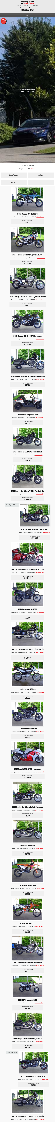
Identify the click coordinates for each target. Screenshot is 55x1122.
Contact (32, 8)
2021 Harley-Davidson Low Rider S (34, 529)
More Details (40, 217)
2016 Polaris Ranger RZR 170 (27, 415)
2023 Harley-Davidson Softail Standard (27, 807)
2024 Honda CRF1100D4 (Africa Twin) (27, 255)
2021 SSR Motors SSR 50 (27, 1000)
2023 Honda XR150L (27, 689)
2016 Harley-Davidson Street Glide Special (27, 1116)
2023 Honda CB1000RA (27, 729)
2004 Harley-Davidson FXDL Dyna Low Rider (27, 297)
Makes (40, 175)
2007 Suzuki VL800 (27, 845)
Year (40, 182)
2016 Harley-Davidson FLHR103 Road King (27, 569)
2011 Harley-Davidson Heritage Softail (27, 1039)
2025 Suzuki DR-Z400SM (27, 214)
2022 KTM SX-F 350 (27, 923)
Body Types (13, 175)
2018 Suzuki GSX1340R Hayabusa (27, 769)
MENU (27, 15)
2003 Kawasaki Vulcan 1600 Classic (27, 963)
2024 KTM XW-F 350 (27, 885)
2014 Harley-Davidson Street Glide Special (27, 649)
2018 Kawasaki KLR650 (27, 609)
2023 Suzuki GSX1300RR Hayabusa (27, 336)
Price (13, 182)
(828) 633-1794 (27, 10)
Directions (23, 8)
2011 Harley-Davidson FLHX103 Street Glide (27, 376)
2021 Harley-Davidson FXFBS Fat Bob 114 (27, 491)
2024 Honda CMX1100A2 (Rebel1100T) (28, 452)
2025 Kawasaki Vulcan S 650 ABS (33, 1076)
